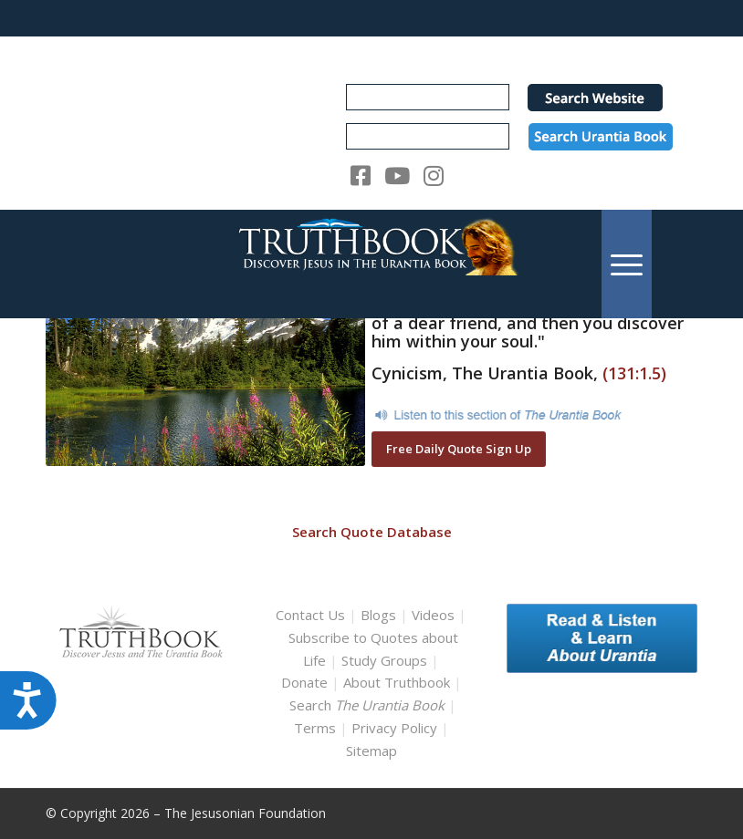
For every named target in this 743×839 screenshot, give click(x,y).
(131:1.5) (634, 373)
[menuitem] (627, 264)
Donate (304, 682)
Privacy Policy (394, 728)
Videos (433, 615)
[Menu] (627, 264)
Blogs (378, 615)
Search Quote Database (372, 532)
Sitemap (371, 750)
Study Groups (386, 660)
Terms (315, 728)
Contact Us (310, 615)
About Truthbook (396, 682)
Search (368, 705)
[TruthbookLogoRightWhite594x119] (372, 264)
